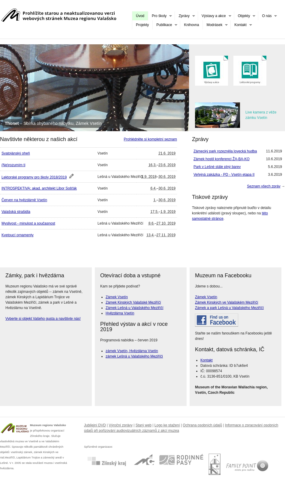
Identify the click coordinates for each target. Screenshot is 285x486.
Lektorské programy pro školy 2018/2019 (34, 177)
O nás (267, 16)
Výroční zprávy (121, 425)
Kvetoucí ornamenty (18, 235)
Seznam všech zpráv (263, 186)
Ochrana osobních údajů (202, 425)
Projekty (142, 25)
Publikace (164, 25)
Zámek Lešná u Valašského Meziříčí (135, 308)
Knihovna (191, 25)
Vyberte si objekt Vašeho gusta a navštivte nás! (43, 319)
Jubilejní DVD (95, 425)
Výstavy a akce (214, 16)
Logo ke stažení (167, 425)
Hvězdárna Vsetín (120, 313)
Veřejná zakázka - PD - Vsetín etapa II (224, 174)
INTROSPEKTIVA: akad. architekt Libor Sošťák (39, 188)
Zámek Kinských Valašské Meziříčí (133, 302)
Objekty (245, 16)
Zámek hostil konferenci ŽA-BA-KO (222, 159)
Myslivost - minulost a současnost (28, 223)
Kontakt (241, 25)
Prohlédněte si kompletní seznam (150, 139)
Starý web (144, 425)
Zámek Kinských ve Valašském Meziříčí (226, 302)
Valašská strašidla (16, 212)
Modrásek (215, 25)
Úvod (140, 16)
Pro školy (160, 16)
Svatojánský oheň (16, 153)
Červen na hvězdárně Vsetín (24, 200)
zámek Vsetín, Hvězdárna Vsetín (132, 351)
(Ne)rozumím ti (13, 165)
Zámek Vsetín (117, 297)
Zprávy (185, 16)
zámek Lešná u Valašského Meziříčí (134, 356)
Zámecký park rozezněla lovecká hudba (225, 151)
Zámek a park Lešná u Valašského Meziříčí (229, 308)
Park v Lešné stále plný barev (217, 167)
